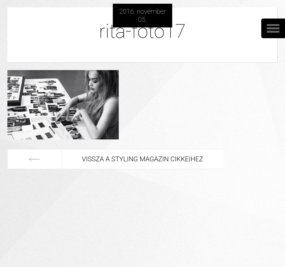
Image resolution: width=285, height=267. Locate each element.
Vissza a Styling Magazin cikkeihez (142, 159)
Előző (34, 159)
